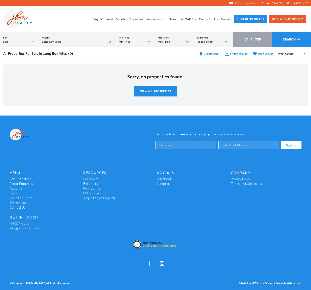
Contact (204, 19)
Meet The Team (21, 198)
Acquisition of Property (99, 198)
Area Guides (221, 19)
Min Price (124, 37)
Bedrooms (202, 37)
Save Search (263, 53)
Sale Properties (20, 179)
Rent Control (92, 188)
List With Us (187, 19)
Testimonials (18, 203)
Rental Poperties (21, 184)
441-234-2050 (20, 223)
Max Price (163, 37)
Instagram (164, 184)
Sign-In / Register (250, 19)
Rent (109, 19)
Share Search (236, 53)
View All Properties (155, 91)
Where (46, 37)
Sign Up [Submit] (291, 145)
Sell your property (287, 19)
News (172, 19)
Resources (155, 19)
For (5, 37)
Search (291, 39)
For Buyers (90, 179)
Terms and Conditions (246, 184)
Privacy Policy (240, 179)
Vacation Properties (129, 19)
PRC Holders (92, 193)
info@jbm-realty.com (24, 228)
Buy (98, 19)
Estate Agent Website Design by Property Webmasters (269, 283)
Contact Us (17, 207)
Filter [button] (252, 39)
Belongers (90, 184)
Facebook (164, 179)
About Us (16, 188)
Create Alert (209, 53)
